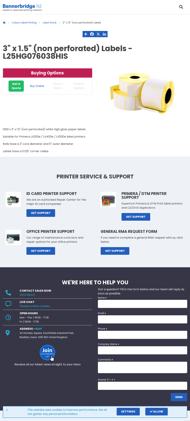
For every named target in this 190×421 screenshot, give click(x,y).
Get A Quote (16, 86)
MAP (38, 329)
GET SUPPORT (41, 213)
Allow (156, 412)
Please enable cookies (35, 306)
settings (128, 412)
